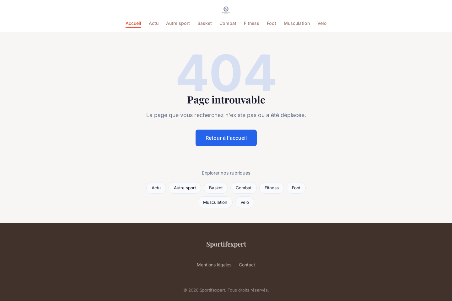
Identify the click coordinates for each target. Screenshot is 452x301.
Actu (154, 23)
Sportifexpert (226, 243)
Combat (227, 23)
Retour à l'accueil (226, 138)
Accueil (133, 23)
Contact (247, 264)
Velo (322, 23)
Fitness (251, 23)
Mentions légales (214, 264)
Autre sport (178, 23)
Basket (204, 23)
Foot (271, 23)
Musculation (297, 23)
